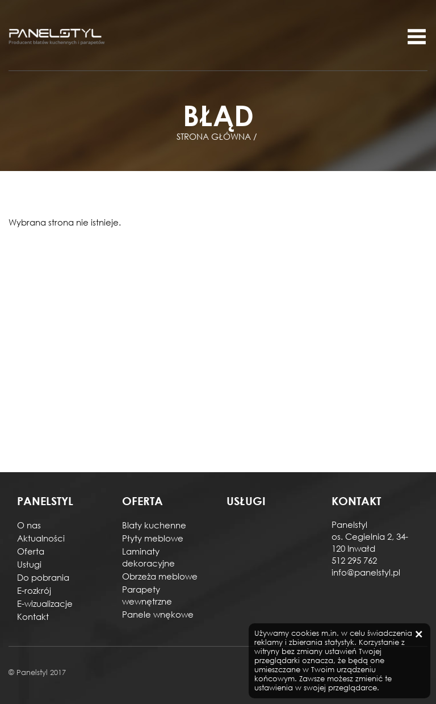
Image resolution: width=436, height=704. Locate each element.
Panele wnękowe (158, 614)
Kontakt (33, 616)
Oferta (30, 551)
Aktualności (41, 538)
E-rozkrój (34, 590)
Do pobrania (43, 577)
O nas (29, 525)
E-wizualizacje (45, 603)
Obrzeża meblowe (160, 576)
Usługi (29, 564)
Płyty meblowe (152, 538)
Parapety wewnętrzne (147, 595)
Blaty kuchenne (154, 525)
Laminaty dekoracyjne (148, 557)
